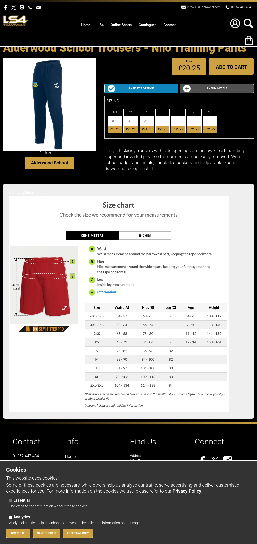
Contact (26, 441)
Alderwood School (49, 162)
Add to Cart (231, 67)
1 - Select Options (141, 88)
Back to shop (49, 153)
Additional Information (27, 193)
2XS (115, 112)
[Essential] (10, 500)
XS (130, 112)
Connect (209, 441)
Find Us (143, 441)
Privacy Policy (186, 491)
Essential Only (78, 533)
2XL (210, 112)
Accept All (18, 533)
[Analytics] (10, 517)
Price (189, 61)
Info (72, 441)
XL (194, 112)
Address (136, 456)
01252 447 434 (241, 7)
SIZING (113, 101)
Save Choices (46, 533)
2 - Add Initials (216, 88)
